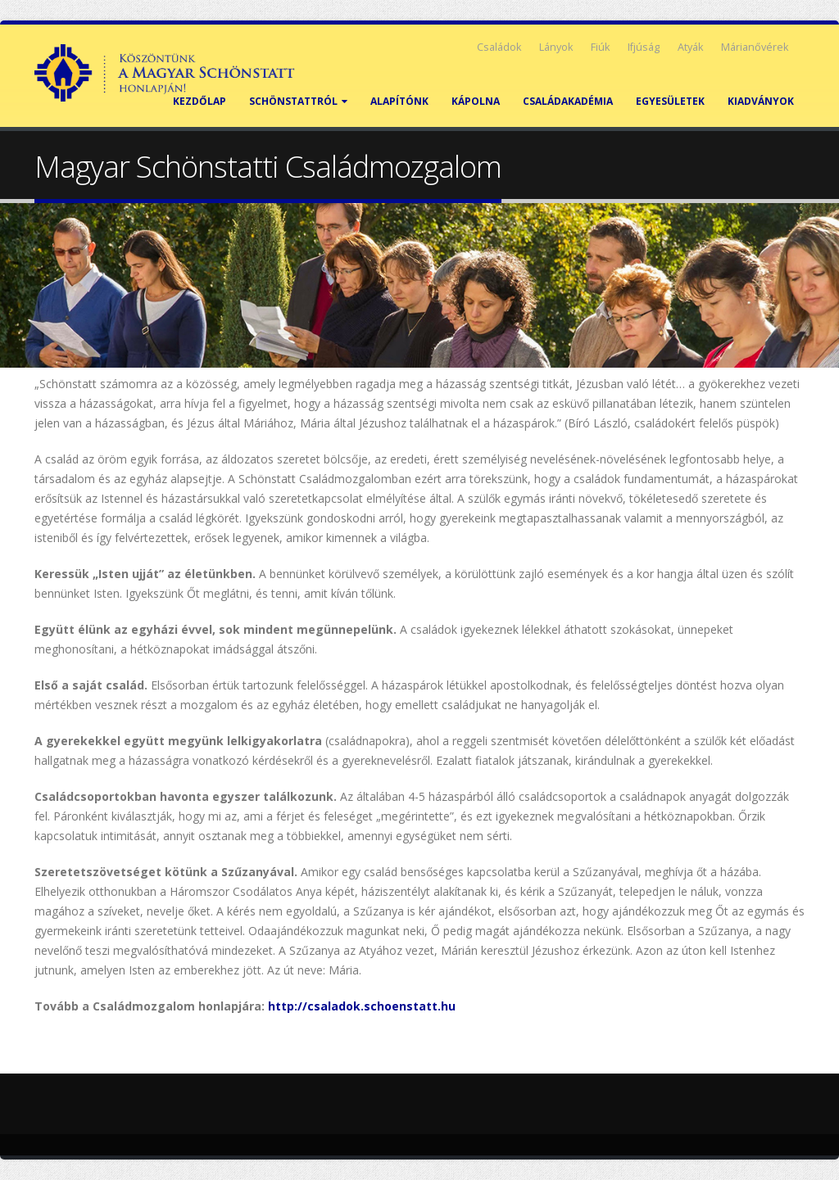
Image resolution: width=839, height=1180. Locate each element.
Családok (499, 47)
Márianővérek (754, 47)
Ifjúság (644, 47)
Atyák (690, 47)
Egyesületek (670, 101)
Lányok (556, 47)
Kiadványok (761, 101)
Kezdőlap (199, 101)
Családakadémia (568, 101)
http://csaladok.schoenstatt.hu (362, 1006)
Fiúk (600, 47)
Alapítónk (399, 101)
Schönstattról (298, 101)
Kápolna (475, 101)
